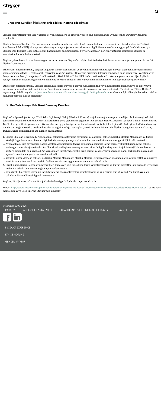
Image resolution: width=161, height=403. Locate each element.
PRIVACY (10, 210)
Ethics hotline (14, 234)
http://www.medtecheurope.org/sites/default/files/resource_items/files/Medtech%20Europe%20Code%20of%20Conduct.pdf (79, 187)
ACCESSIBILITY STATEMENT (38, 210)
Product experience (17, 227)
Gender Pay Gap (15, 241)
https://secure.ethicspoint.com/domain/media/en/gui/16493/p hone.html (70, 92)
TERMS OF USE (124, 210)
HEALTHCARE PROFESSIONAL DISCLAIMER (84, 210)
